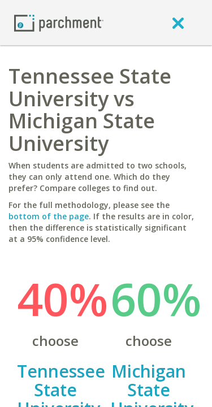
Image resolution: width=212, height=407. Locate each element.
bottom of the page (48, 216)
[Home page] (58, 22)
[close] (178, 22)
